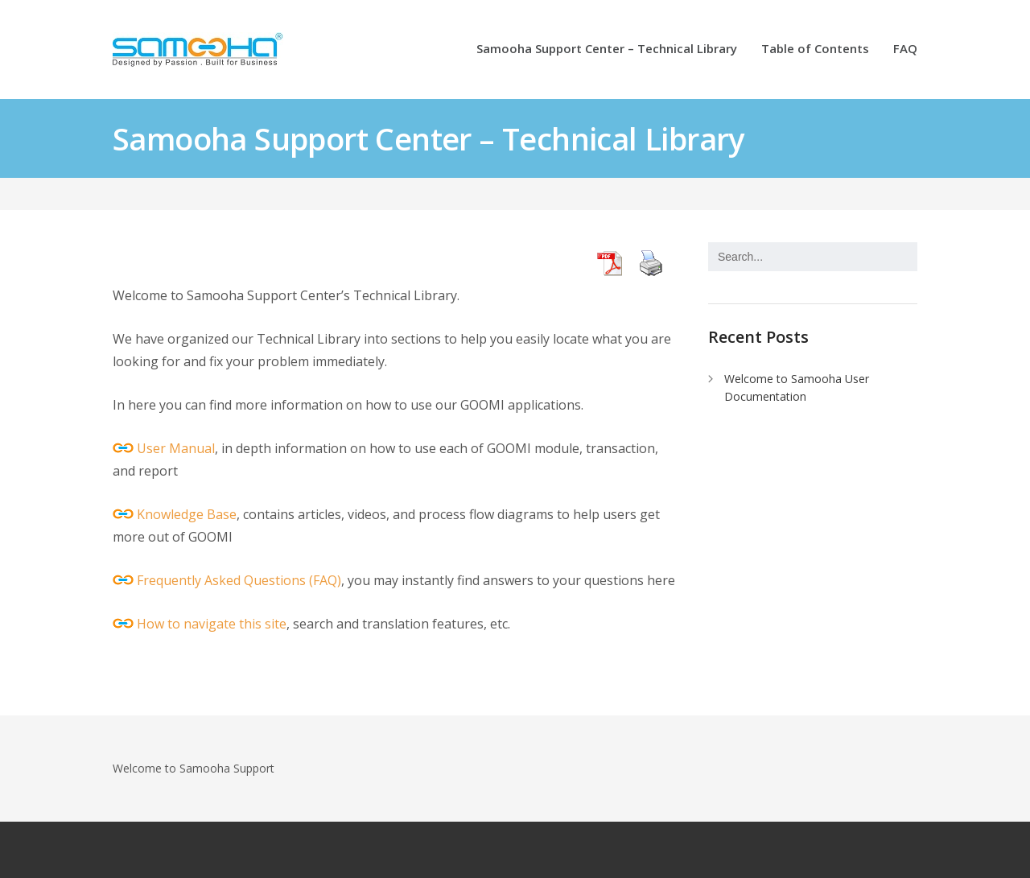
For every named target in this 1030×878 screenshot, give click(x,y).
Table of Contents (815, 49)
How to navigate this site (211, 624)
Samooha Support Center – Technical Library (606, 49)
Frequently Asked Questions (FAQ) (239, 580)
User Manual (176, 448)
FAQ (905, 49)
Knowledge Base (187, 514)
